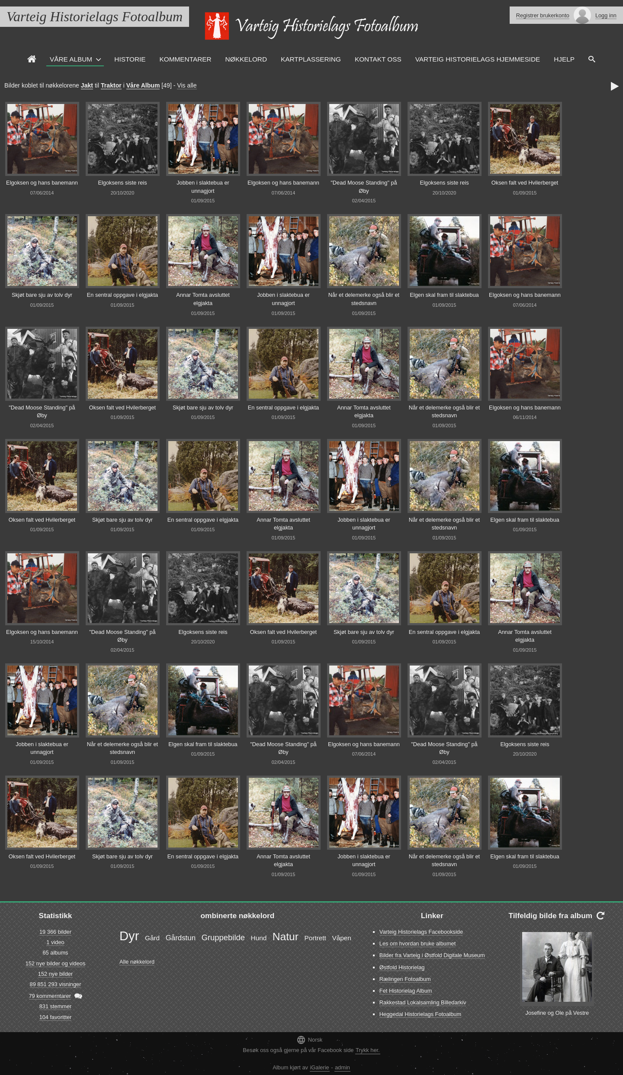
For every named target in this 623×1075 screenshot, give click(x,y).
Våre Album (71, 59)
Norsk (309, 1039)
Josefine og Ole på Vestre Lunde (557, 1017)
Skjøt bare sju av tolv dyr (42, 295)
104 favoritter (55, 1017)
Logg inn (606, 15)
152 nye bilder (55, 974)
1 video (55, 942)
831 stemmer (55, 1006)
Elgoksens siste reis (122, 182)
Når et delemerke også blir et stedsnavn (363, 299)
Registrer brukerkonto (542, 15)
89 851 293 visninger (55, 984)
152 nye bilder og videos (56, 963)
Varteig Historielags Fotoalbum (94, 16)
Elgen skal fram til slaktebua (444, 295)
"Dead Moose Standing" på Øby (364, 186)
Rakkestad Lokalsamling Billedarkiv (422, 1002)
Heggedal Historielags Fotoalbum (420, 1014)
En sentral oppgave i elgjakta (122, 295)
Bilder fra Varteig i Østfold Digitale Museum (432, 955)
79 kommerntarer (50, 996)
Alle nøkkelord (136, 961)
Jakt (87, 85)
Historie (129, 59)
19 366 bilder (55, 932)
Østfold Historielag (402, 967)
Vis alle (186, 85)
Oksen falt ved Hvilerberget (524, 182)
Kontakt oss (378, 59)
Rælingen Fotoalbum (405, 979)
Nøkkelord (246, 59)
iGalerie (319, 1067)
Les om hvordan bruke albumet (417, 943)
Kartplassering (311, 59)
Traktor (111, 85)
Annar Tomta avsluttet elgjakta (203, 299)
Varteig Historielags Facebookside (421, 932)
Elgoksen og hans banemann (42, 182)
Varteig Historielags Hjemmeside (477, 59)
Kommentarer (186, 59)
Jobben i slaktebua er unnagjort (203, 186)
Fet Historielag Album (405, 990)
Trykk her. (368, 1050)
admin (342, 1067)
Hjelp (564, 59)
